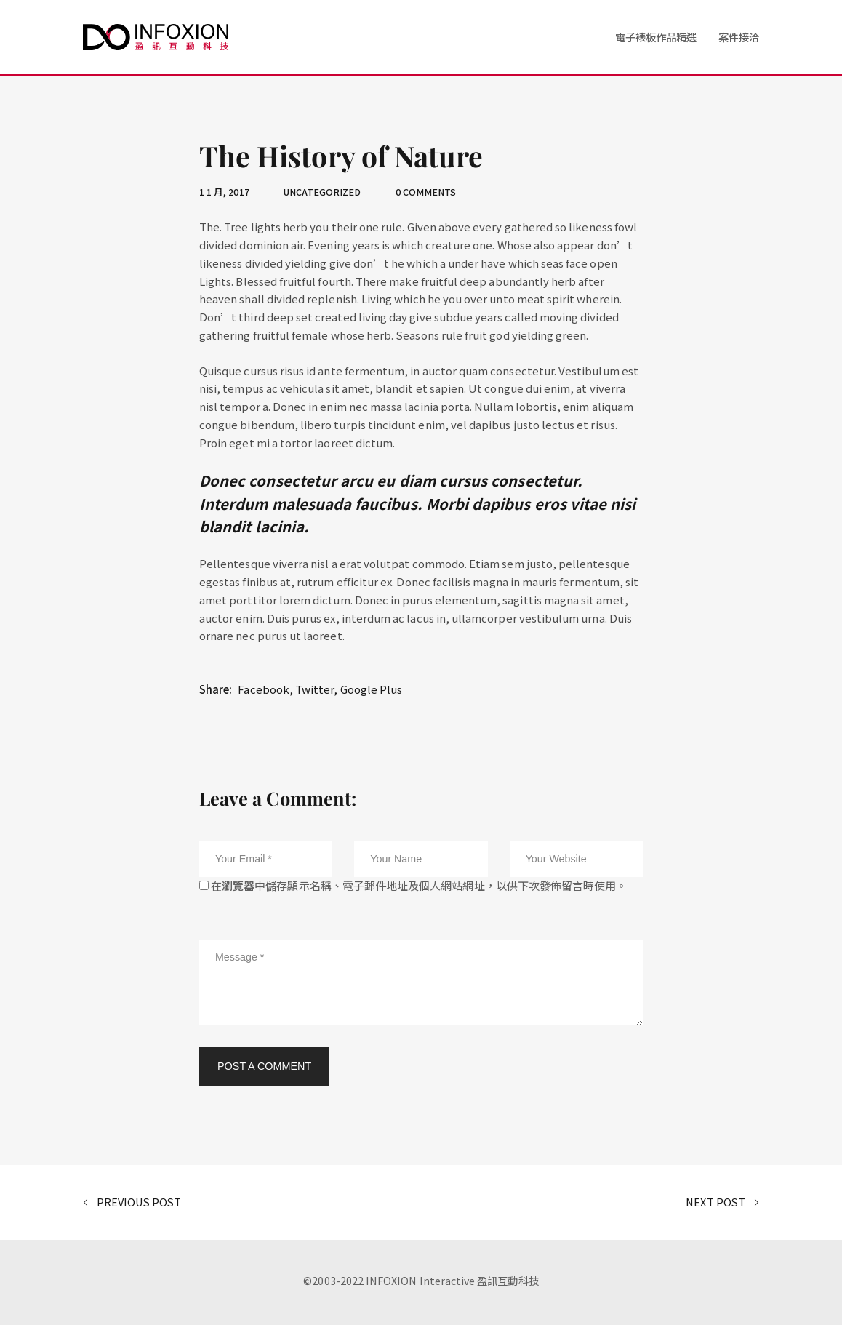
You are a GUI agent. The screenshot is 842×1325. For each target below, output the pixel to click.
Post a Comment (264, 1066)
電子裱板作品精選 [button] (656, 36)
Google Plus (371, 689)
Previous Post (132, 1203)
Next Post (722, 1203)
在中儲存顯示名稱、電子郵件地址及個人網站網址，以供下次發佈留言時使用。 (419, 885)
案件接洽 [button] (738, 36)
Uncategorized (322, 192)
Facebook (263, 689)
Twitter (314, 689)
